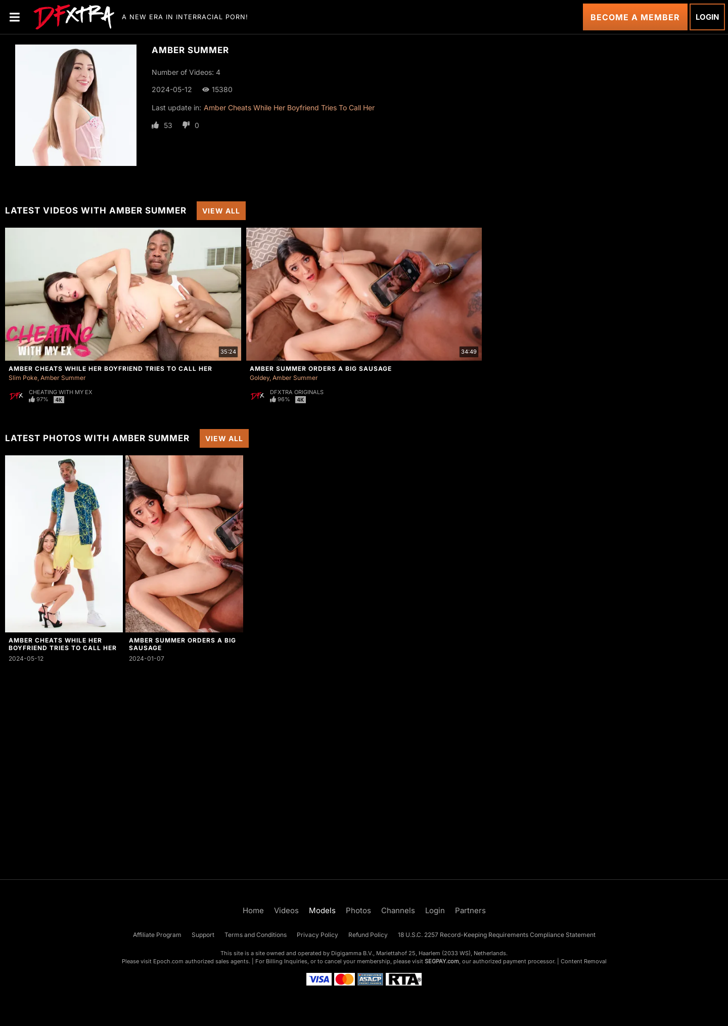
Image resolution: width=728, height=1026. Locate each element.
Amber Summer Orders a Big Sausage (321, 368)
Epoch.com (168, 961)
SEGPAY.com (442, 961)
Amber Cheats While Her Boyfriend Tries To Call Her (289, 107)
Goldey (259, 377)
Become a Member (635, 17)
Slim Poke (23, 377)
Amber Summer (63, 377)
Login (707, 17)
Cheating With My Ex (61, 392)
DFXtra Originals (297, 392)
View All (221, 210)
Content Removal (584, 961)
